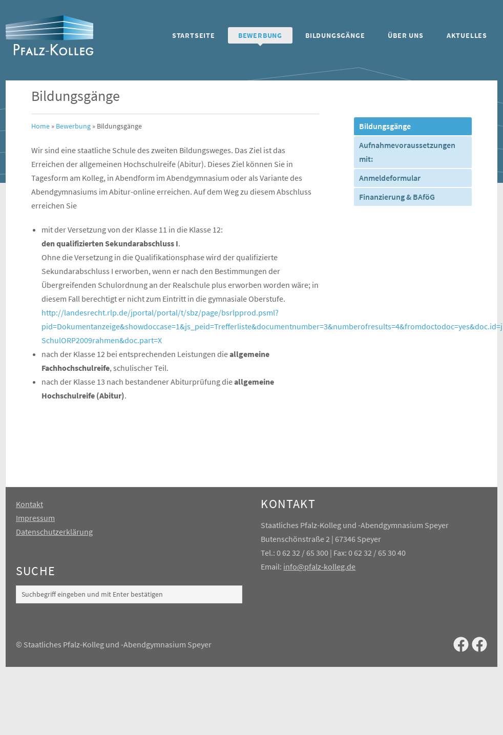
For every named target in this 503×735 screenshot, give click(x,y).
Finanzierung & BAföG (397, 197)
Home (40, 126)
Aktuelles (467, 35)
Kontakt (29, 504)
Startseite (193, 35)
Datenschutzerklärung (54, 532)
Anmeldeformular (390, 178)
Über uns (405, 35)
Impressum (35, 518)
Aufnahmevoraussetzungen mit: (407, 152)
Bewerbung (260, 35)
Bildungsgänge (335, 35)
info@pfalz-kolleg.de (319, 566)
